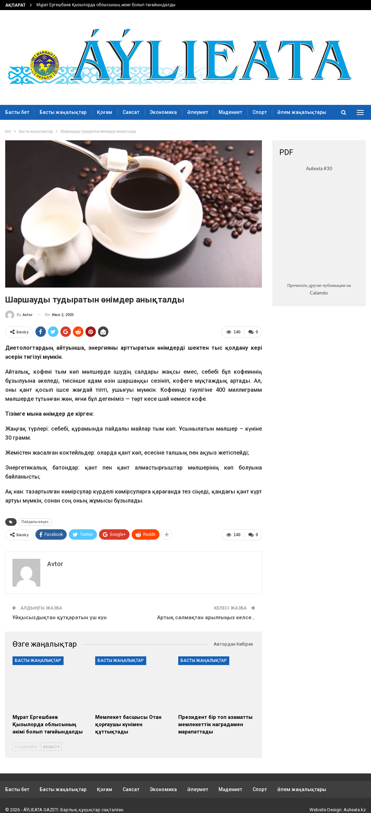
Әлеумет (197, 112)
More (283, 112)
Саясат (131, 112)
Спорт (260, 112)
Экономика (163, 112)
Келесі (51, 746)
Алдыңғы (26, 746)
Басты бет (17, 112)
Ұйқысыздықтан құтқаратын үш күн (59, 617)
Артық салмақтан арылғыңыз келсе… (206, 617)
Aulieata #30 (319, 168)
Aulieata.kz (355, 809)
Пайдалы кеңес (35, 522)
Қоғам (104, 112)
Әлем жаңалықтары (301, 789)
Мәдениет (230, 112)
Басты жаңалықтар (63, 112)
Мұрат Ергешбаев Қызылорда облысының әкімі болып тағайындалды (105, 4)
